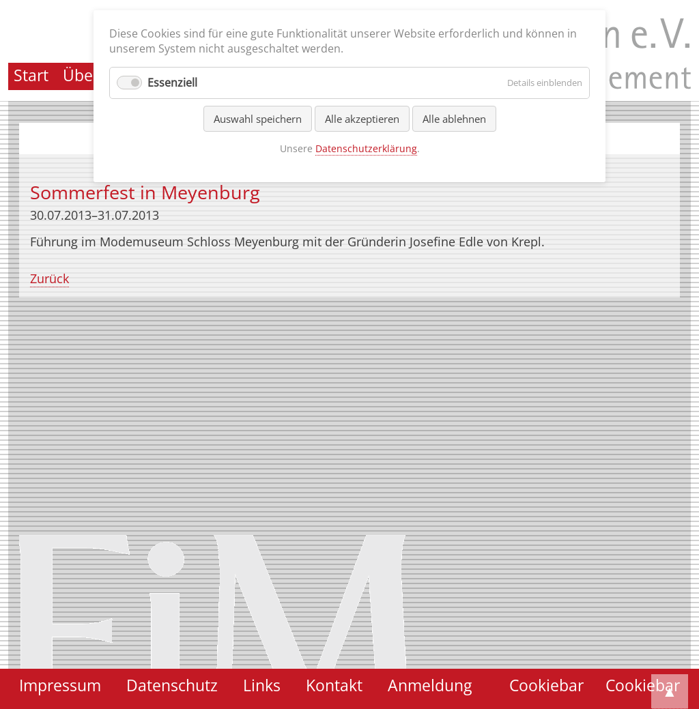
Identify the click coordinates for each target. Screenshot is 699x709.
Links (262, 685)
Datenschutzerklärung (366, 148)
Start (31, 75)
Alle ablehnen (454, 119)
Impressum (60, 685)
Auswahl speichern (258, 119)
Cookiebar (642, 685)
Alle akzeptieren (362, 119)
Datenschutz (172, 685)
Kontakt (334, 685)
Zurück (49, 278)
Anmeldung (430, 685)
